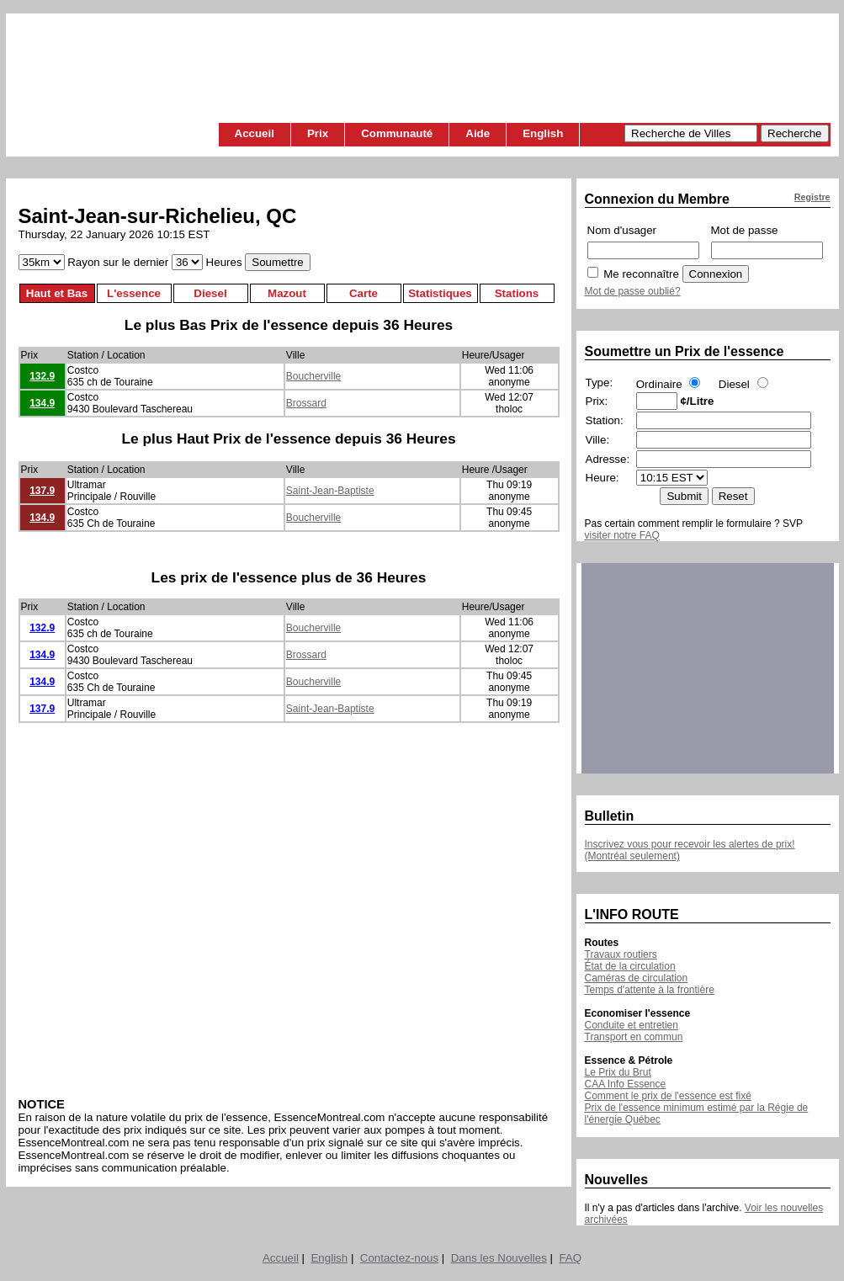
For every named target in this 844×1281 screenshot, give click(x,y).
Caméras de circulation (636, 978)
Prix (317, 133)
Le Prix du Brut (618, 1072)
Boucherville (313, 376)
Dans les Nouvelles (499, 1258)
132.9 (42, 376)
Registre (812, 197)
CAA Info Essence (625, 1084)
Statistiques (440, 293)
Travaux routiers (621, 954)
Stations (517, 293)
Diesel (210, 293)
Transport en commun (634, 1037)
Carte (363, 293)
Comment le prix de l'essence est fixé (668, 1096)
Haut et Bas (57, 293)
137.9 (42, 491)
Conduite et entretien (631, 1025)
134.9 (42, 403)
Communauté (397, 133)
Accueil (254, 133)
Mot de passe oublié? (633, 291)
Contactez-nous (399, 1258)
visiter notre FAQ (622, 535)
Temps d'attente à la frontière (649, 990)
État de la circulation (630, 966)
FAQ (570, 1258)
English (543, 133)
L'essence (134, 293)
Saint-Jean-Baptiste (330, 491)
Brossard (306, 403)
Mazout (287, 293)
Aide (477, 133)
